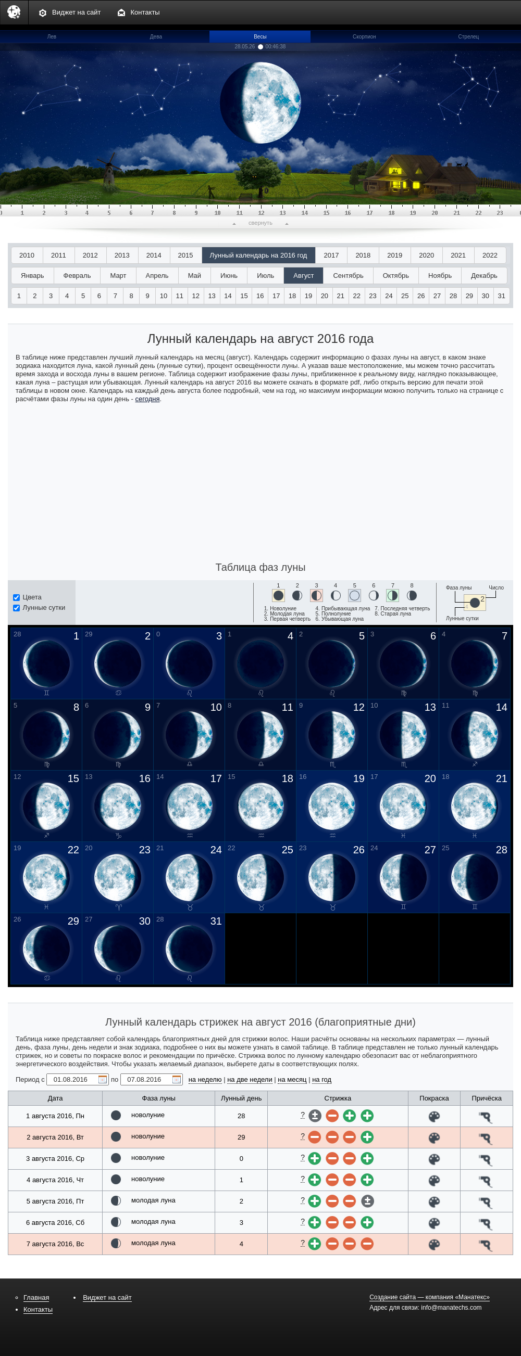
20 (324, 296)
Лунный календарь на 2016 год (258, 255)
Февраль (77, 275)
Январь (32, 275)
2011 (58, 255)
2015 (185, 255)
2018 (362, 255)
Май (194, 275)
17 (276, 296)
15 (243, 296)
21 (340, 296)
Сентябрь (348, 275)
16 (260, 296)
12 (196, 296)
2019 (394, 255)
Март (118, 275)
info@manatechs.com (451, 1307)
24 (388, 296)
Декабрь (484, 275)
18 (292, 296)
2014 (154, 255)
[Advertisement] (260, 481)
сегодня (147, 399)
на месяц (292, 1079)
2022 (490, 255)
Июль (265, 275)
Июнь (229, 275)
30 (485, 296)
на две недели (249, 1079)
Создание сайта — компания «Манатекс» (429, 1297)
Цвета (27, 597)
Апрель (157, 275)
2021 (458, 255)
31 (501, 296)
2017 (331, 255)
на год (321, 1079)
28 (453, 296)
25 (404, 296)
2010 (26, 255)
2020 (426, 255)
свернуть (260, 223)
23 (372, 296)
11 (179, 296)
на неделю (205, 1079)
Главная (36, 1297)
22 (356, 296)
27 (437, 296)
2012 (90, 255)
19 (308, 296)
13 (211, 296)
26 (421, 296)
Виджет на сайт (76, 12)
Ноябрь (440, 275)
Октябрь (396, 275)
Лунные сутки (39, 607)
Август (303, 275)
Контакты (145, 12)
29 (469, 296)
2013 (122, 255)
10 (163, 296)
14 (227, 296)
